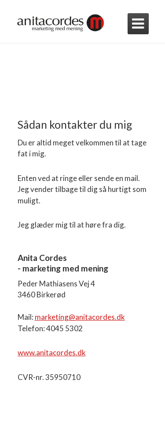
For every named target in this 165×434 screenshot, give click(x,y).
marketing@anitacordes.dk (80, 317)
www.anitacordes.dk (52, 352)
